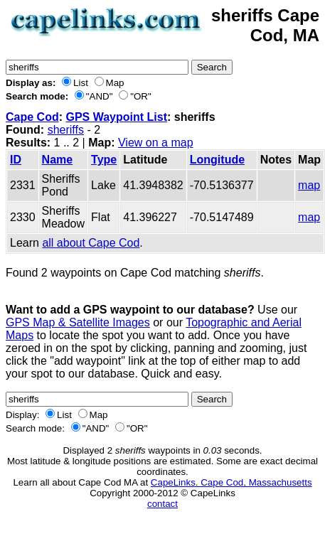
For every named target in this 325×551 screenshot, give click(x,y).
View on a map (155, 143)
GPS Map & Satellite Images (78, 322)
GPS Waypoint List (116, 117)
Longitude (217, 160)
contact (162, 503)
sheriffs (66, 130)
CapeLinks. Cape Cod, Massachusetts (231, 482)
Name (57, 160)
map (309, 185)
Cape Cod (32, 117)
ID (15, 160)
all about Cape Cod (90, 243)
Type (104, 160)
